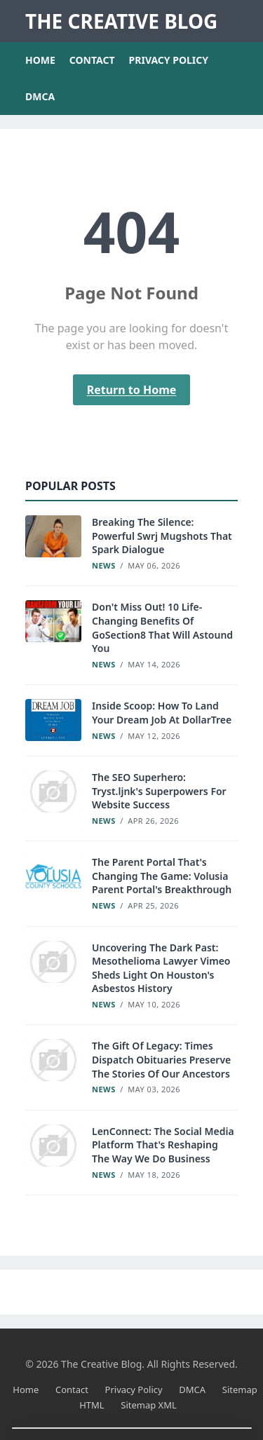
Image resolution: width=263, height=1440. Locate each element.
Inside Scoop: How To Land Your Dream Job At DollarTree (161, 712)
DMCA (40, 96)
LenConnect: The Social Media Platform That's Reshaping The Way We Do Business (163, 1145)
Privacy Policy (168, 60)
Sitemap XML (149, 1405)
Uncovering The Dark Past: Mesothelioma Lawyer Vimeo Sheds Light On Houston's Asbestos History (161, 968)
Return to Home (132, 390)
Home (40, 60)
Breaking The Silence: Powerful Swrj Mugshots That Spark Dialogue (162, 535)
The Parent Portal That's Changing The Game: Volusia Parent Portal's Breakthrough (161, 875)
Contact (92, 60)
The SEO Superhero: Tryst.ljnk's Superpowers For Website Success (159, 790)
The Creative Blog (121, 21)
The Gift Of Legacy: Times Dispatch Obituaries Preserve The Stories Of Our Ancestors (161, 1059)
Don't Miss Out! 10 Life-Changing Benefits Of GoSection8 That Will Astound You (162, 627)
